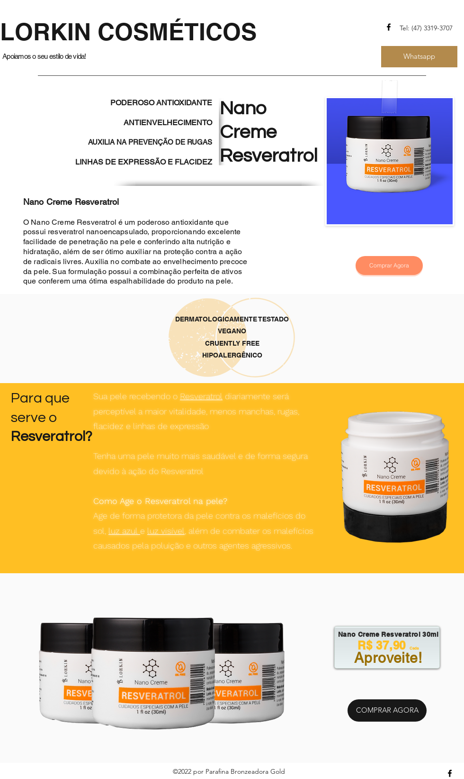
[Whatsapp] (419, 56)
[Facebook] (388, 27)
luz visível (166, 531)
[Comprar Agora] (389, 265)
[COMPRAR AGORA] (387, 710)
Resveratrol (201, 396)
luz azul (124, 531)
